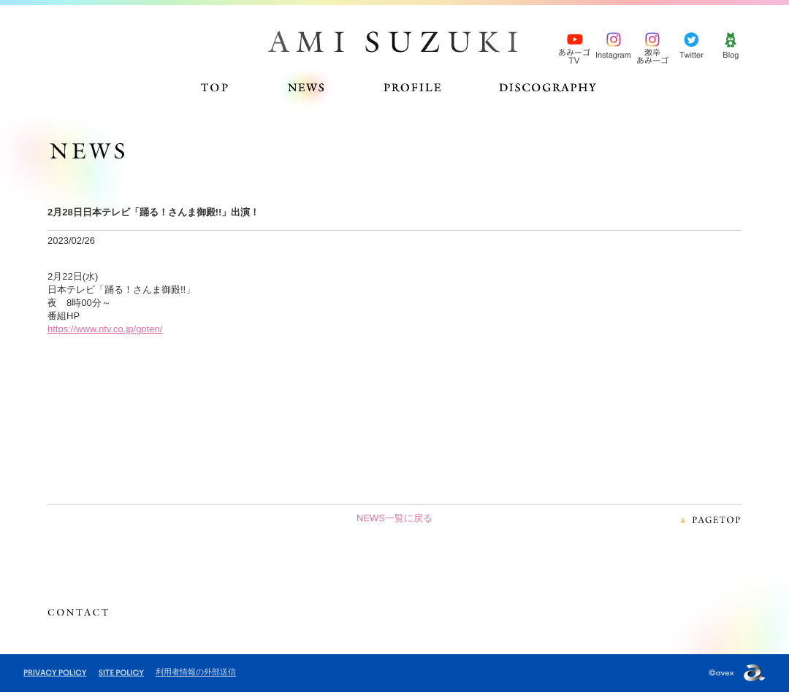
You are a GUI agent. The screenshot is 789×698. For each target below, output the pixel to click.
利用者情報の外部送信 (196, 671)
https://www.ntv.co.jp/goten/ (104, 328)
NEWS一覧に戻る (394, 518)
